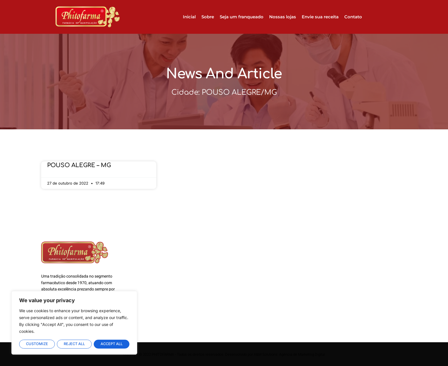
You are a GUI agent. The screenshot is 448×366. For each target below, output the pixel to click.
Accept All (111, 344)
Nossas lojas (282, 16)
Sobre (207, 16)
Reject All (74, 344)
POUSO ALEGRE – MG (79, 165)
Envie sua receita (320, 16)
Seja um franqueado (241, 16)
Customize (37, 344)
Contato (353, 16)
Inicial (189, 16)
